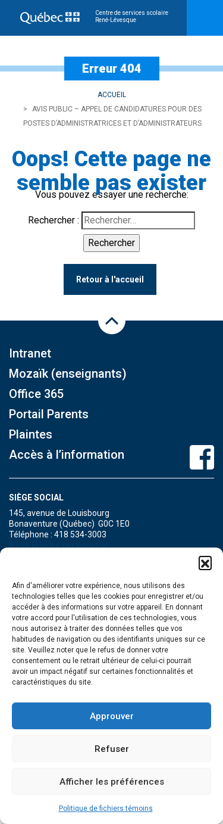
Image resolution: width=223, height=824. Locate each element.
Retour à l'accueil (110, 279)
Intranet (30, 353)
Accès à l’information (66, 454)
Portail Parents (49, 414)
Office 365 (36, 394)
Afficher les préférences (111, 781)
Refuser (112, 749)
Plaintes (30, 434)
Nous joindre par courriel (58, 545)
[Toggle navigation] (205, 18)
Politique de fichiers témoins (106, 808)
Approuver (112, 716)
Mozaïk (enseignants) (68, 373)
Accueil (112, 95)
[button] (205, 562)
